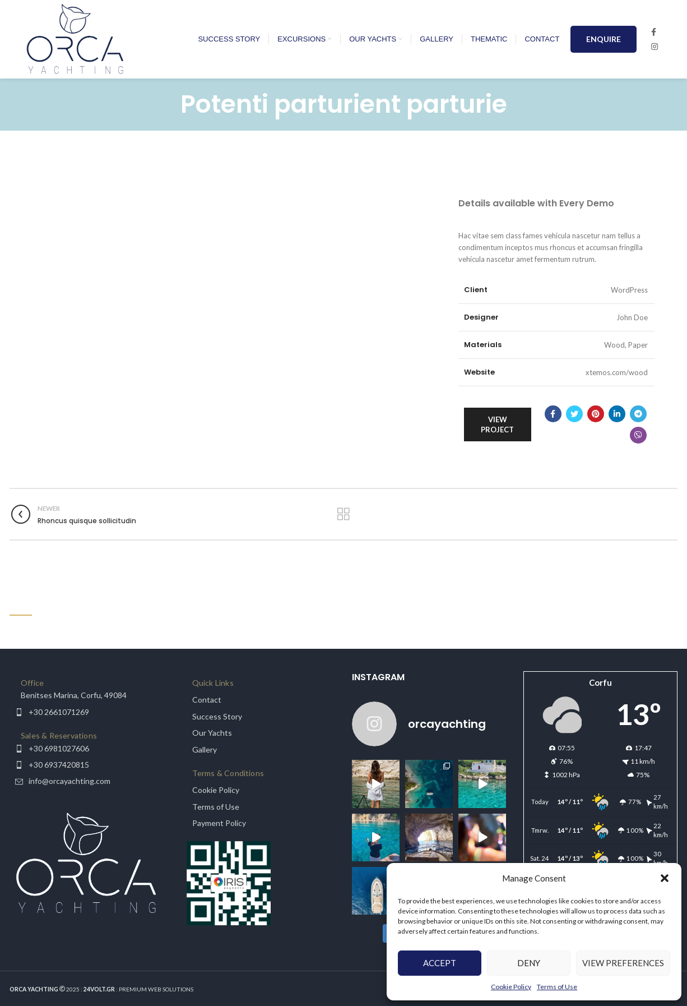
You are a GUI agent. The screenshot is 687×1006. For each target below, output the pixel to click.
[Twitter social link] (574, 413)
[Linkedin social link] (617, 413)
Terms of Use (557, 986)
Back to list (343, 514)
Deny (528, 963)
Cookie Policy (511, 986)
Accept (439, 963)
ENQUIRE (603, 39)
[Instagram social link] (654, 46)
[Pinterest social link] (595, 413)
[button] (664, 878)
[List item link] (87, 695)
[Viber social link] (638, 435)
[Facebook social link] (654, 32)
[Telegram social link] (638, 413)
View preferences (623, 963)
